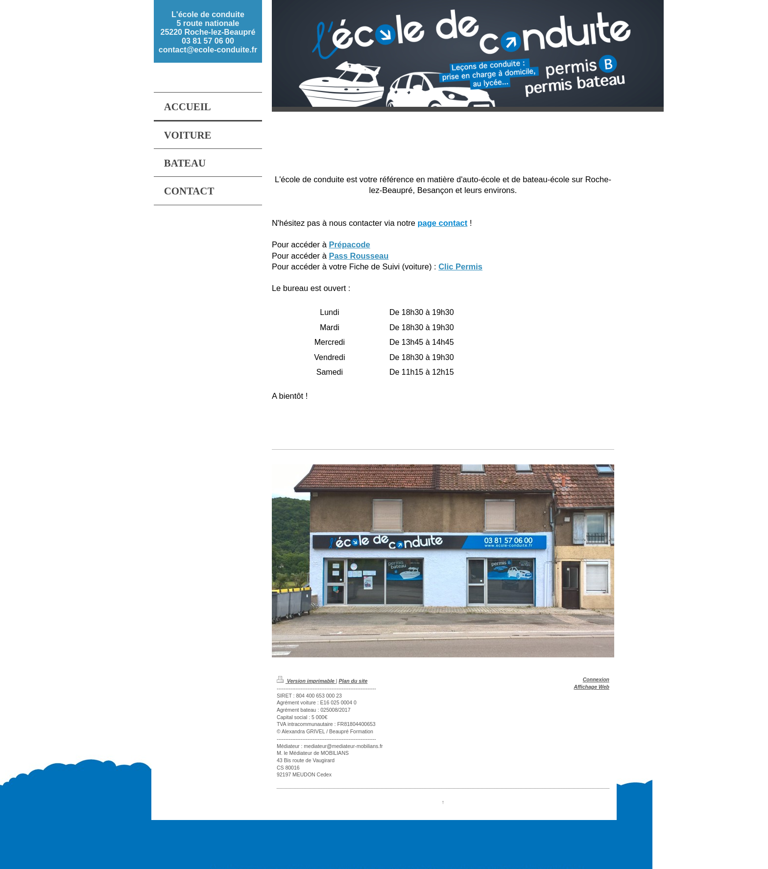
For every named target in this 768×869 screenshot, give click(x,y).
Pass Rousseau (358, 255)
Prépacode (349, 244)
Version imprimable (306, 681)
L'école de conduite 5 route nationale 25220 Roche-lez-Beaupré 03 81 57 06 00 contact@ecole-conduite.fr (208, 32)
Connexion (596, 679)
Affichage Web (591, 687)
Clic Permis (460, 266)
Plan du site (352, 681)
